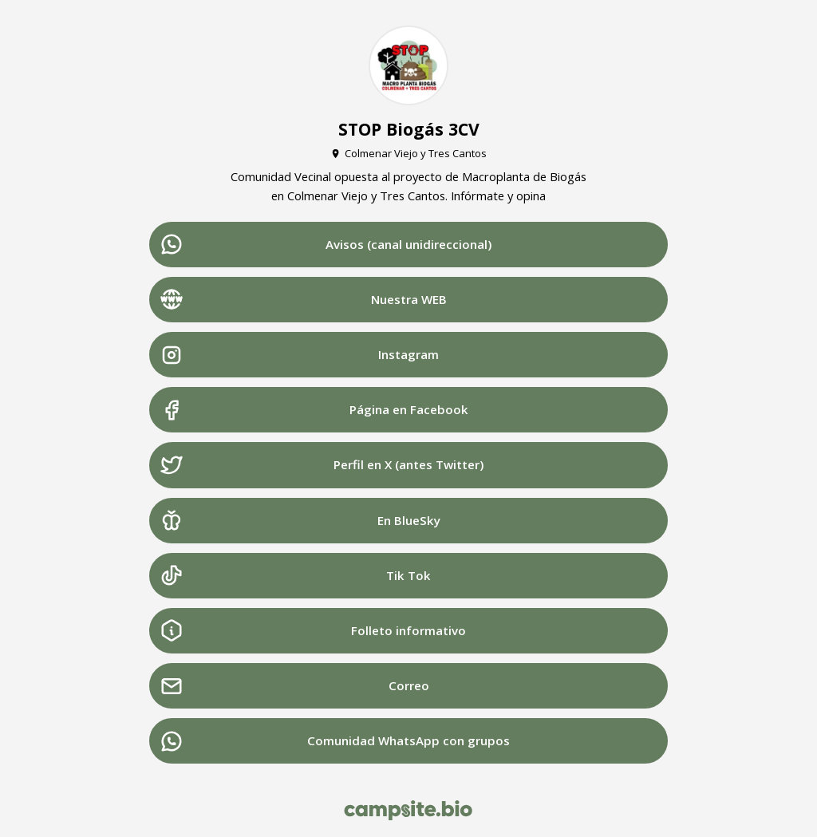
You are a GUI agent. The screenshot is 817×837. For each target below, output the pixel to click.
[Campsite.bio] (408, 810)
